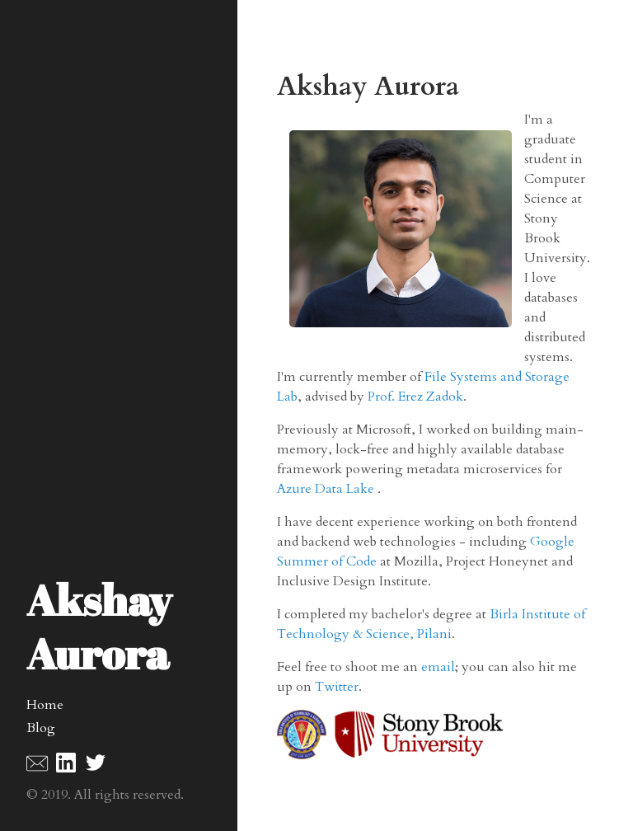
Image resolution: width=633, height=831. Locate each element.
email (438, 667)
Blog (40, 728)
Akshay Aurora (98, 626)
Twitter (337, 687)
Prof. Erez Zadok (415, 396)
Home (44, 705)
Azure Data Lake (327, 489)
